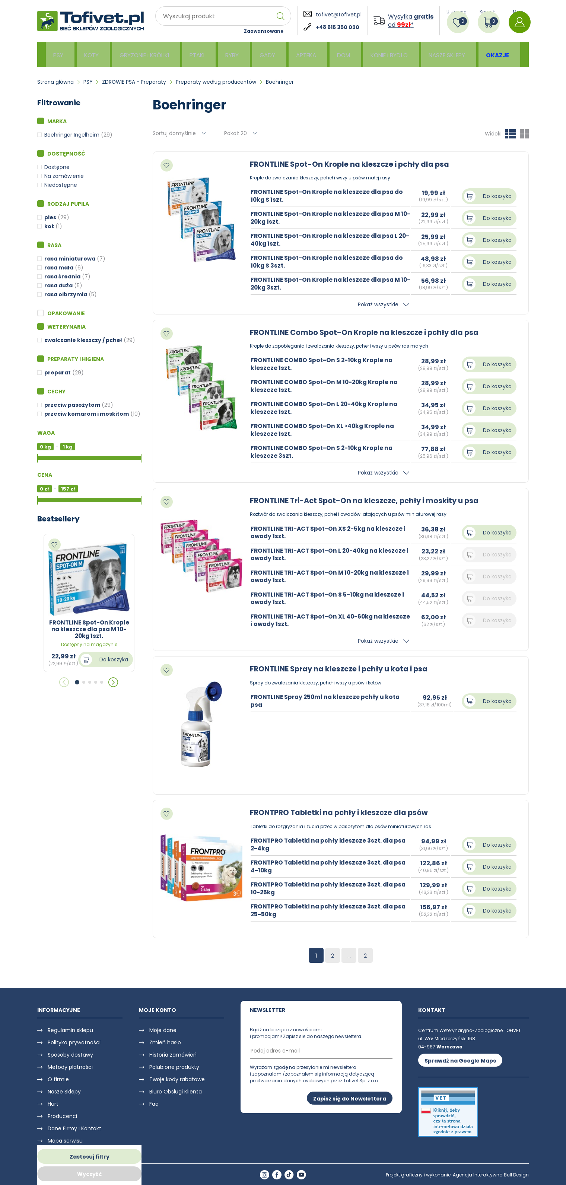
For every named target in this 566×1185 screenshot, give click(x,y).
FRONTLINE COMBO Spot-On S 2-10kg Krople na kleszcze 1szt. (324, 364)
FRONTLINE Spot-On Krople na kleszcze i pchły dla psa (353, 164)
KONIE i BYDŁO (390, 54)
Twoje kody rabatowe (177, 1079)
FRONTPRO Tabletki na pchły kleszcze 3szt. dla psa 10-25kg (330, 888)
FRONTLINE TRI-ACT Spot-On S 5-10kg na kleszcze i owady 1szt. (329, 598)
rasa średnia (62, 276)
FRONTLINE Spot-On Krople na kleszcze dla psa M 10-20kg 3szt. (327, 283)
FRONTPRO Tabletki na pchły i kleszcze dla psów (341, 812)
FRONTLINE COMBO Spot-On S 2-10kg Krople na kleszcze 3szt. (324, 452)
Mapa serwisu (65, 1140)
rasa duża (58, 285)
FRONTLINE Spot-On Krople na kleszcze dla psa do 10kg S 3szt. (328, 261)
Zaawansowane (263, 31)
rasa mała (58, 267)
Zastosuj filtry (89, 1156)
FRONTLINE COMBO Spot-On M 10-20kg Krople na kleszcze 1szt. (327, 386)
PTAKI (199, 54)
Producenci (62, 1116)
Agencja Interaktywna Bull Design (491, 1175)
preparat (57, 372)
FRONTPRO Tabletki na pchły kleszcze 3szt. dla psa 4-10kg (330, 866)
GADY (268, 54)
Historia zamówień (173, 1054)
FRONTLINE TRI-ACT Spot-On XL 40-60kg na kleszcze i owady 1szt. (319, 620)
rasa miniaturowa (69, 258)
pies (50, 217)
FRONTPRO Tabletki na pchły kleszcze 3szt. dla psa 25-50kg (330, 910)
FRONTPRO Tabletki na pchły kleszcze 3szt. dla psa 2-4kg (330, 844)
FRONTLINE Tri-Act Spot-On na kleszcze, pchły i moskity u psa (368, 500)
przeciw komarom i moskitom (86, 414)
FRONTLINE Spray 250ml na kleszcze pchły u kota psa (327, 700)
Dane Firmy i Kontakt (74, 1128)
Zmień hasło (165, 1042)
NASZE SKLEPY (449, 54)
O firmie (58, 1079)
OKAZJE (500, 54)
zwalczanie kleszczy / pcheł (83, 340)
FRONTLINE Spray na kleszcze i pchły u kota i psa (342, 669)
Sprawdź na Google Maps (460, 1060)
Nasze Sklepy (64, 1091)
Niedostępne (60, 185)
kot (49, 226)
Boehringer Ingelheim (71, 134)
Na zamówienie (64, 176)
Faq (154, 1104)
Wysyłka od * (410, 21)
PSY (59, 54)
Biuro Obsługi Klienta (175, 1091)
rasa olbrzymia (65, 294)
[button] (77, 682)
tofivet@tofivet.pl (339, 14)
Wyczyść (89, 1174)
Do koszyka (113, 659)
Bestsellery (58, 519)
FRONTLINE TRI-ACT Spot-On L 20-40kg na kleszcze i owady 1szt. (317, 554)
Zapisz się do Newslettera (349, 1098)
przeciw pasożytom (72, 405)
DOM (344, 54)
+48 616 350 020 (337, 27)
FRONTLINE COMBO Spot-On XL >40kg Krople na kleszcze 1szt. (324, 430)
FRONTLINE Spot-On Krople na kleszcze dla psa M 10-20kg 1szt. (327, 218)
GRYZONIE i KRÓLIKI (145, 54)
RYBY (234, 54)
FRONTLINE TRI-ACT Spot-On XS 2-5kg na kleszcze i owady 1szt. (330, 532)
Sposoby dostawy (70, 1054)
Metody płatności (70, 1067)
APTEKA (306, 54)
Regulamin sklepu (70, 1030)
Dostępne (57, 167)
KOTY (91, 54)
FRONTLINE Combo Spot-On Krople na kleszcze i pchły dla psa (368, 332)
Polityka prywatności (74, 1042)
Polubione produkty (174, 1067)
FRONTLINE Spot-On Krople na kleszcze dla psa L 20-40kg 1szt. (326, 239)
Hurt (53, 1104)
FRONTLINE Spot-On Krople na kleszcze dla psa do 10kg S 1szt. (328, 196)
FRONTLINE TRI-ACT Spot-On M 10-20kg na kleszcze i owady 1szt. (317, 576)
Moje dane (163, 1030)
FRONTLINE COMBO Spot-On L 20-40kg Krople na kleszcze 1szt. (326, 408)
